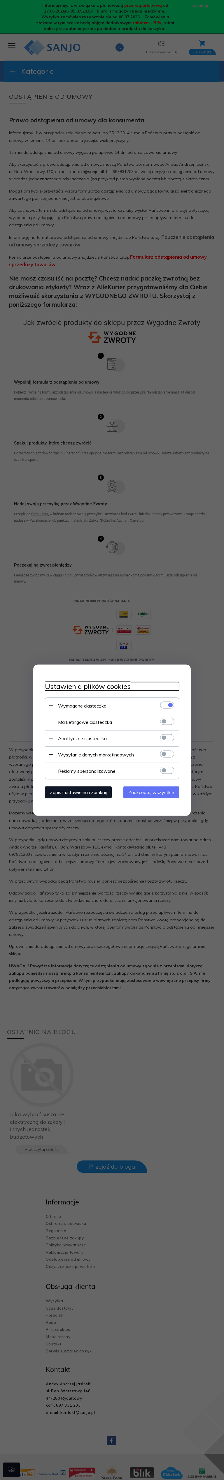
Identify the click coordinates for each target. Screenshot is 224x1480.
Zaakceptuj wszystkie (151, 792)
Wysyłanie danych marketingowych (96, 754)
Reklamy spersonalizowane (87, 771)
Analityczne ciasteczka (82, 738)
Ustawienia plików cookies (88, 686)
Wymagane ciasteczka (82, 705)
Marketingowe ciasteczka (85, 722)
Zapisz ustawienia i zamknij (78, 792)
